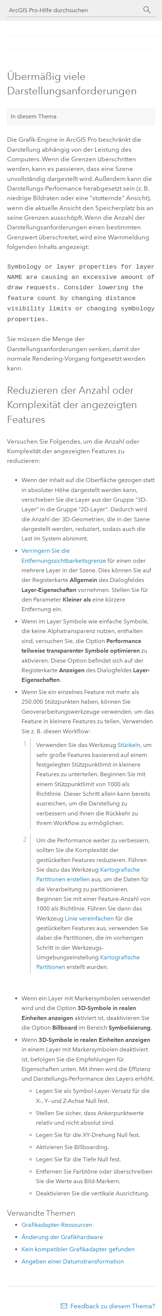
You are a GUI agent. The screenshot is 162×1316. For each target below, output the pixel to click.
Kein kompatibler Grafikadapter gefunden (78, 1244)
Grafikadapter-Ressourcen (57, 1220)
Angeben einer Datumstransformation (73, 1257)
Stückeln (129, 740)
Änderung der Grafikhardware (62, 1232)
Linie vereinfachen (89, 914)
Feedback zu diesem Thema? (112, 1301)
